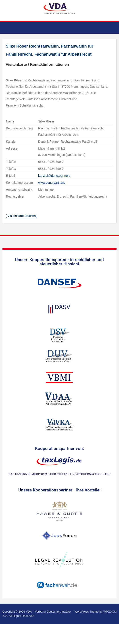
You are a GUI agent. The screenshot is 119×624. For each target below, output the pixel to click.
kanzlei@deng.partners (54, 175)
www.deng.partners (51, 182)
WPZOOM (110, 611)
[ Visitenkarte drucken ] (22, 216)
